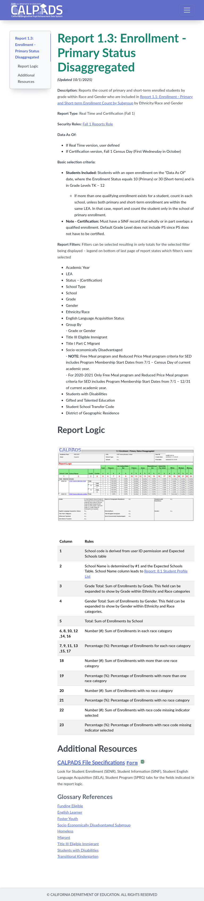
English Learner (69, 812)
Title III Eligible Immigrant (78, 844)
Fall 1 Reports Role (98, 124)
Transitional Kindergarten (77, 856)
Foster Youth (67, 818)
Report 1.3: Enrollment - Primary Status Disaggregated (27, 47)
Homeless (65, 831)
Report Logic (28, 66)
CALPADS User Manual (41, 10)
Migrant (63, 837)
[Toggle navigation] (187, 10)
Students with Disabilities (78, 850)
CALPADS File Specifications (98, 762)
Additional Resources (26, 78)
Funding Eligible (70, 806)
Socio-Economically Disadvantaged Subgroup (93, 825)
